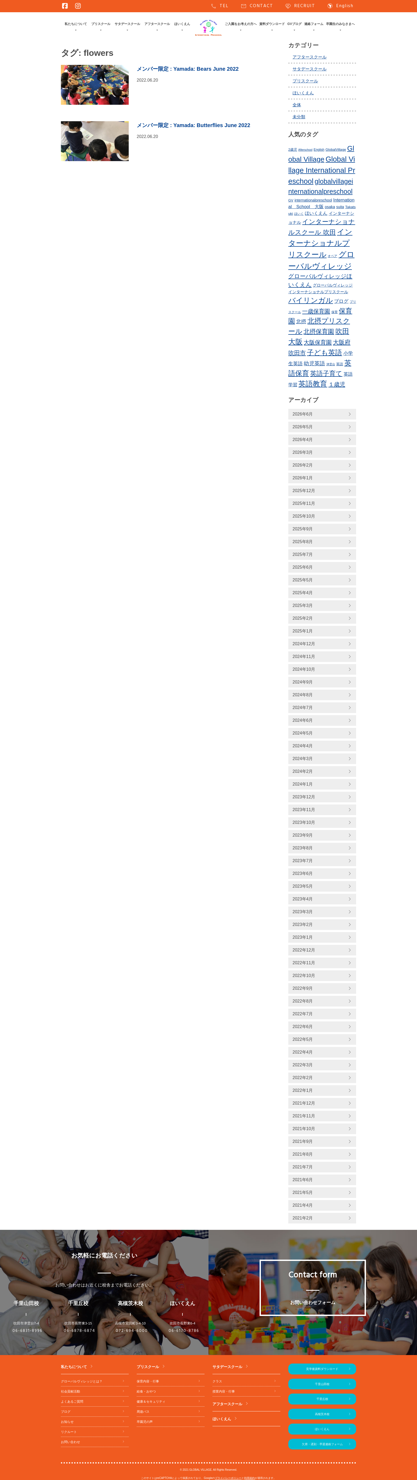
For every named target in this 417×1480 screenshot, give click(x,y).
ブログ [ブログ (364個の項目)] (341, 301)
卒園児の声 (145, 1422)
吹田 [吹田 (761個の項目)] (342, 331)
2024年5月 (303, 733)
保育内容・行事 (148, 1381)
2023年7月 (303, 860)
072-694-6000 (132, 1331)
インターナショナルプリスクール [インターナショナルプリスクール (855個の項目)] (320, 243)
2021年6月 (303, 1179)
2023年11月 (304, 809)
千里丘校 (322, 1399)
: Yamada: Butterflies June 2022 (193, 125)
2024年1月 (303, 784)
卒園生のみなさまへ (340, 24)
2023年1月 (303, 937)
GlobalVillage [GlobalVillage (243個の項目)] (336, 150)
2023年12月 (304, 797)
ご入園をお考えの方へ (241, 24)
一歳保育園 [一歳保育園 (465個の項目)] (316, 311)
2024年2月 (303, 771)
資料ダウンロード (272, 24)
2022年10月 (304, 975)
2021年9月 (303, 1141)
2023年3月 (303, 911)
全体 (297, 105)
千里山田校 (322, 1384)
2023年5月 (303, 886)
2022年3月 (303, 1065)
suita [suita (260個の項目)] (340, 207)
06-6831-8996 (27, 1331)
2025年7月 (303, 554)
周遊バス (143, 1412)
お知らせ (67, 1422)
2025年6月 (303, 567)
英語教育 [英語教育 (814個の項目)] (312, 384)
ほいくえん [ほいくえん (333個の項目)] (316, 213)
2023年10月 (304, 822)
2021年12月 (304, 1103)
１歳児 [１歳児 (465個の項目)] (336, 384)
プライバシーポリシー (228, 1478)
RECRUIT (300, 6)
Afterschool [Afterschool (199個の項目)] (305, 149)
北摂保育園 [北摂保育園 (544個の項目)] (318, 331)
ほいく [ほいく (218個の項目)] (299, 213)
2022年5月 (303, 1039)
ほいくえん (182, 24)
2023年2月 (303, 924)
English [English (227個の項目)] (319, 150)
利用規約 (249, 1478)
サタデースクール (127, 24)
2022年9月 (303, 988)
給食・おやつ (146, 1391)
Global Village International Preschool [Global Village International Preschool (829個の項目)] (321, 170)
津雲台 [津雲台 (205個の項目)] (330, 364)
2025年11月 (304, 503)
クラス (217, 1381)
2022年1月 (303, 1090)
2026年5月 (303, 427)
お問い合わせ (70, 1442)
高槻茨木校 (322, 1414)
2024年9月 (303, 682)
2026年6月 (303, 414)
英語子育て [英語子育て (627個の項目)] (326, 373)
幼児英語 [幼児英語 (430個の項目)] (314, 363)
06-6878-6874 (79, 1331)
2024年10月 (304, 669)
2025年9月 (303, 529)
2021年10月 (304, 1128)
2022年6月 (303, 1026)
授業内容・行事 (223, 1391)
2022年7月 (303, 1014)
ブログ (65, 1412)
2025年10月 (304, 516)
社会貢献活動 (70, 1391)
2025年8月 (303, 541)
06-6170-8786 (184, 1331)
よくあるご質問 (72, 1401)
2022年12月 (304, 950)
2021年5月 (303, 1192)
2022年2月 (303, 1077)
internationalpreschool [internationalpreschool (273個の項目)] (313, 200)
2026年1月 (303, 478)
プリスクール (100, 24)
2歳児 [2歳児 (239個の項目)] (292, 150)
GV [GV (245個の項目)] (290, 200)
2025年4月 (303, 592)
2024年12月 (304, 644)
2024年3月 (303, 758)
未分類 (299, 117)
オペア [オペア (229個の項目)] (332, 256)
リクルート (69, 1432)
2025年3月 (303, 605)
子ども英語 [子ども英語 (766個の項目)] (324, 353)
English (340, 6)
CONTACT (256, 6)
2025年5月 (303, 580)
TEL (219, 6)
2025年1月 (303, 631)
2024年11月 (304, 656)
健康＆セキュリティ (151, 1401)
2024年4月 (303, 746)
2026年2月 (303, 465)
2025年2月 (303, 618)
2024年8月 (303, 695)
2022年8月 (303, 1001)
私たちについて (76, 24)
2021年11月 (304, 1116)
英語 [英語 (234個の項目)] (339, 364)
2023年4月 (303, 899)
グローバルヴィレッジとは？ (81, 1381)
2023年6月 (303, 873)
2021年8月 (303, 1154)
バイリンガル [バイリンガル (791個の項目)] (310, 300)
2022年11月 (304, 963)
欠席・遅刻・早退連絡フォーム (322, 1444)
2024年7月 (303, 707)
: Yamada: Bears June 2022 (188, 69)
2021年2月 (303, 1218)
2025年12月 (304, 490)
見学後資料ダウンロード (322, 1368)
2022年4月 (303, 1052)
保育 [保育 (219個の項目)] (334, 312)
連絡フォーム (313, 24)
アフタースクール (157, 24)
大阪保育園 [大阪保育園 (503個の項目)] (318, 342)
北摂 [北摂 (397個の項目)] (301, 321)
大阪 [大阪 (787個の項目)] (295, 342)
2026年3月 (303, 452)
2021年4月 (303, 1205)
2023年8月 (303, 848)
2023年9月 (303, 835)
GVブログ (294, 24)
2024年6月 (303, 720)
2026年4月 (303, 439)
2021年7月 (303, 1167)
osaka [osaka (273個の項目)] (330, 207)
